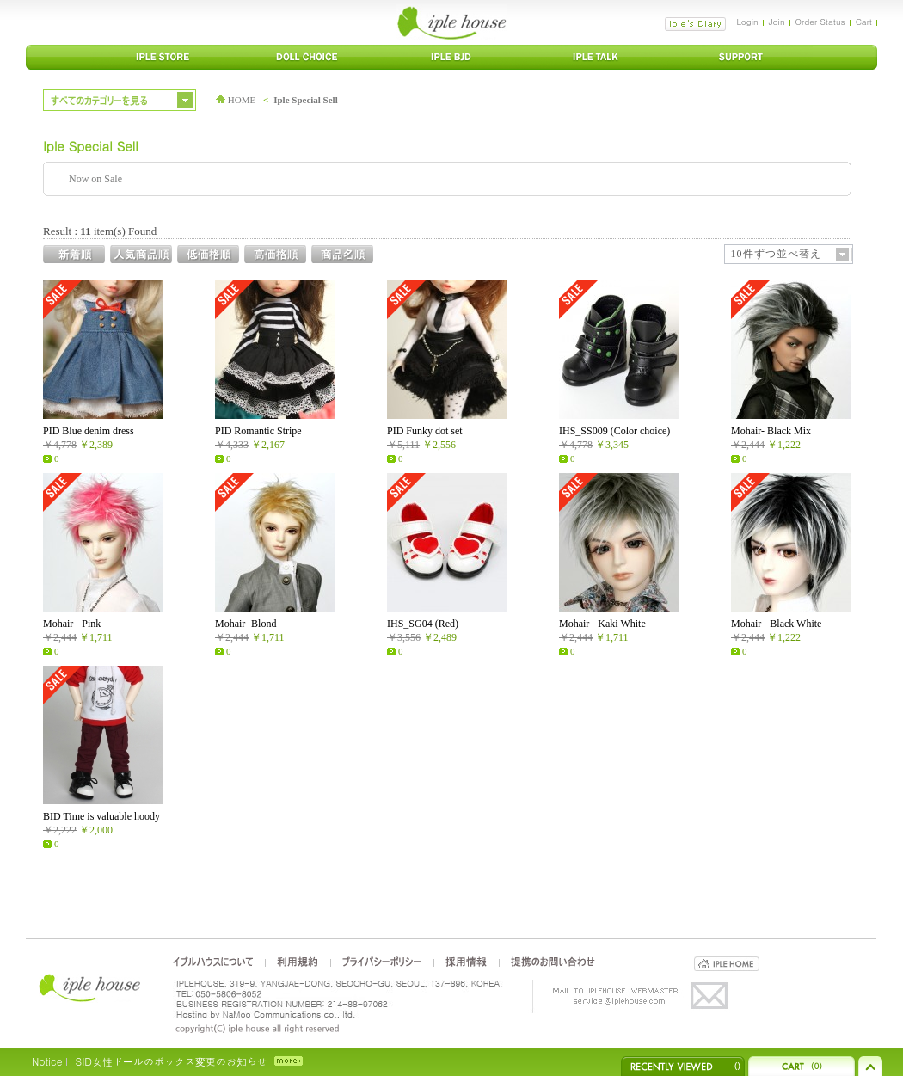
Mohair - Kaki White (602, 624)
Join (777, 21)
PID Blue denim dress (88, 431)
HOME (235, 100)
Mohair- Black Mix (771, 431)
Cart (864, 21)
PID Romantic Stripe (258, 431)
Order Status (820, 21)
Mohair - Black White (776, 624)
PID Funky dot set (425, 431)
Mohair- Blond (245, 624)
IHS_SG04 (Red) (422, 624)
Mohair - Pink (72, 624)
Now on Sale (95, 179)
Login (747, 21)
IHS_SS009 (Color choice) (614, 431)
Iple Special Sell (305, 100)
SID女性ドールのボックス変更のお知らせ (171, 1061)
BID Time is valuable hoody (101, 816)
